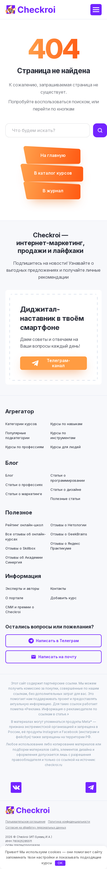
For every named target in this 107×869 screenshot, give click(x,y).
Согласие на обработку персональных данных (35, 827)
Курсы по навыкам (66, 424)
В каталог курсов (53, 173)
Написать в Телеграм (57, 640)
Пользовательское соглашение (25, 821)
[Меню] (96, 9)
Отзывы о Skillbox (20, 548)
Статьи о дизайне (65, 489)
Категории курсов (21, 424)
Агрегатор (19, 411)
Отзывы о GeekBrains (68, 534)
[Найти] (100, 130)
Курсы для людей (65, 447)
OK (60, 863)
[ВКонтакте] (16, 787)
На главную (53, 155)
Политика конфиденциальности (69, 821)
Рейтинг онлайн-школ (24, 525)
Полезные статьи (65, 498)
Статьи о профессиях (24, 485)
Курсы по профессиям (24, 447)
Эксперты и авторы (22, 588)
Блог (11, 463)
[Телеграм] (91, 787)
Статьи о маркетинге (23, 494)
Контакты (58, 588)
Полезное (18, 512)
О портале (14, 598)
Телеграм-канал (58, 363)
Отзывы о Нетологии (68, 525)
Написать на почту (57, 656)
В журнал (53, 190)
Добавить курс (63, 598)
